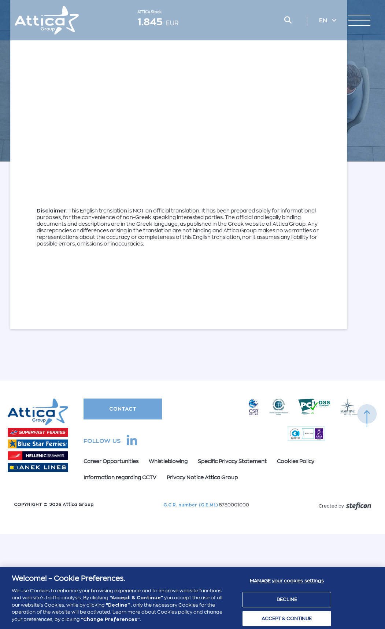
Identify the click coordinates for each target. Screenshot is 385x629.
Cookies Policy (295, 461)
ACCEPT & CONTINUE (287, 620)
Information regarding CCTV (120, 477)
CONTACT (122, 408)
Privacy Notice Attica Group (202, 477)
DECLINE (287, 602)
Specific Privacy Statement (232, 461)
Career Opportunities (111, 461)
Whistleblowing (168, 461)
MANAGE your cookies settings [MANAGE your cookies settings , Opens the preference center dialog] (287, 583)
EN (324, 20)
